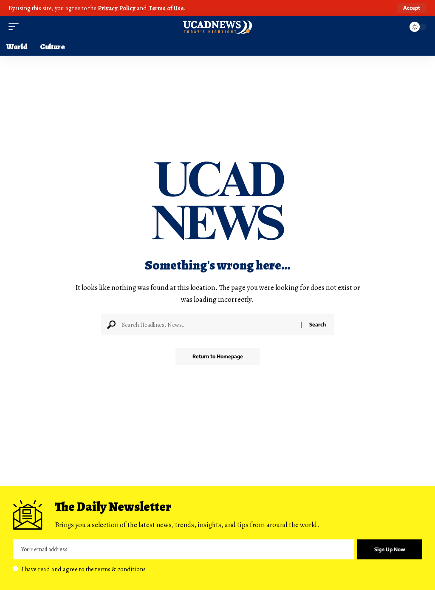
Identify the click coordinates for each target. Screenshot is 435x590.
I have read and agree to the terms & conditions (84, 569)
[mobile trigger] (15, 26)
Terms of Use (166, 8)
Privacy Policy (117, 8)
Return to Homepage (217, 356)
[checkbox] (15, 568)
